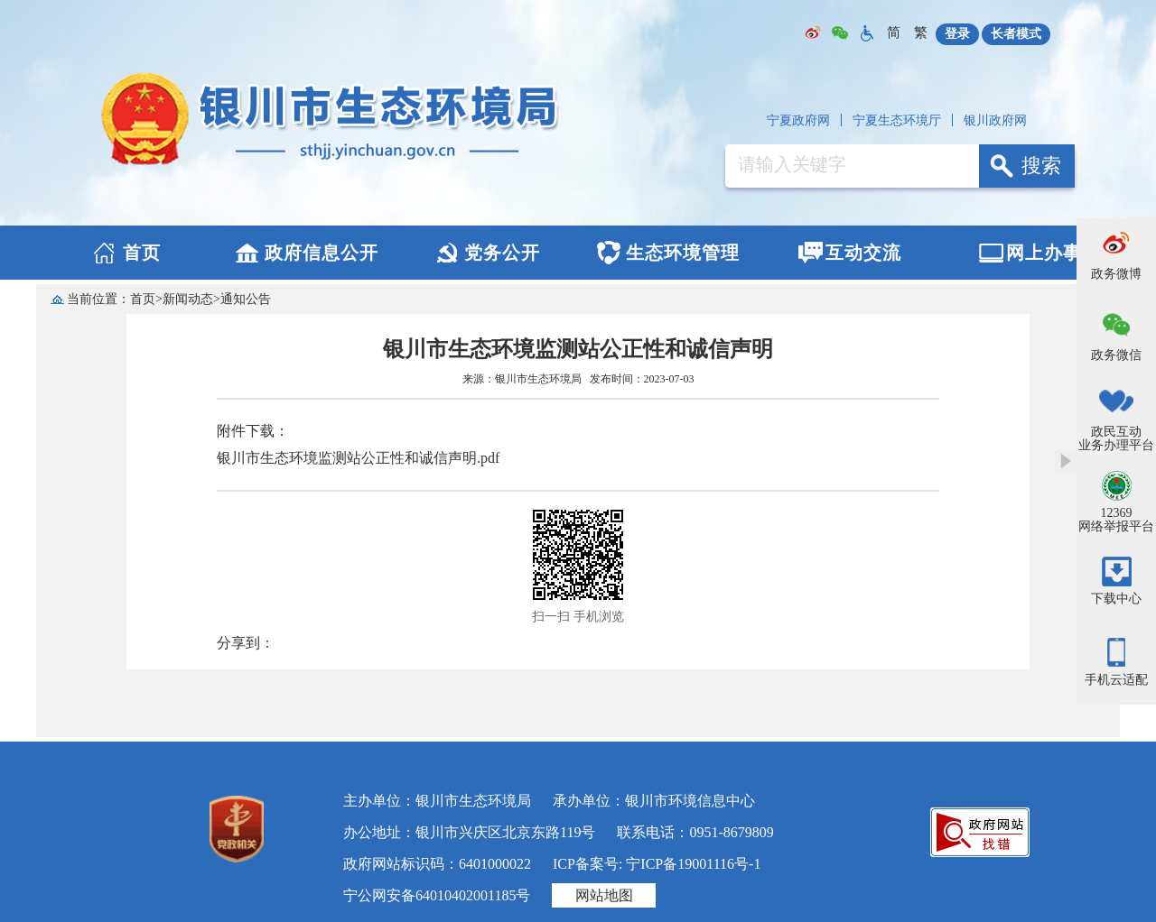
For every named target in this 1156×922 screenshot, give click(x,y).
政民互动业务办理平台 (1116, 438)
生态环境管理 (683, 253)
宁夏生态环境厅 (897, 120)
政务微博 (1116, 274)
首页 (142, 253)
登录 (957, 34)
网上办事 (1044, 253)
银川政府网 (995, 120)
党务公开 (502, 253)
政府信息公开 (321, 253)
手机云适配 (1116, 680)
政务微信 (1116, 355)
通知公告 (245, 299)
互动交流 (863, 253)
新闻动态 (188, 299)
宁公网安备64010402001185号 (436, 895)
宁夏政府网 (798, 120)
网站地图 (604, 895)
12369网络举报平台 (1116, 519)
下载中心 (1116, 598)
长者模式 (1016, 34)
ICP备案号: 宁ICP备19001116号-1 (656, 863)
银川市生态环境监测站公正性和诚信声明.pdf (358, 458)
